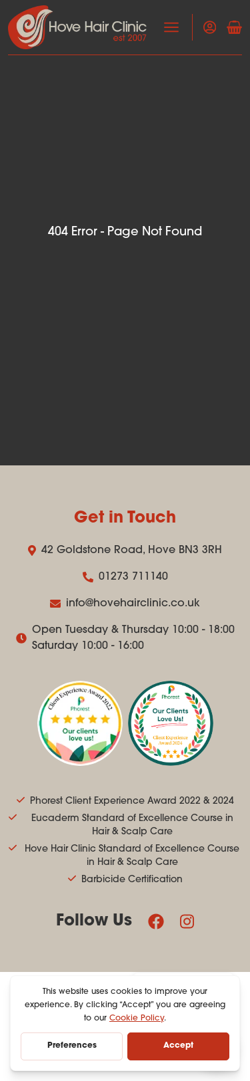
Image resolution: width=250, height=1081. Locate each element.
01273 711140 (125, 577)
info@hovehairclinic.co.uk (125, 603)
